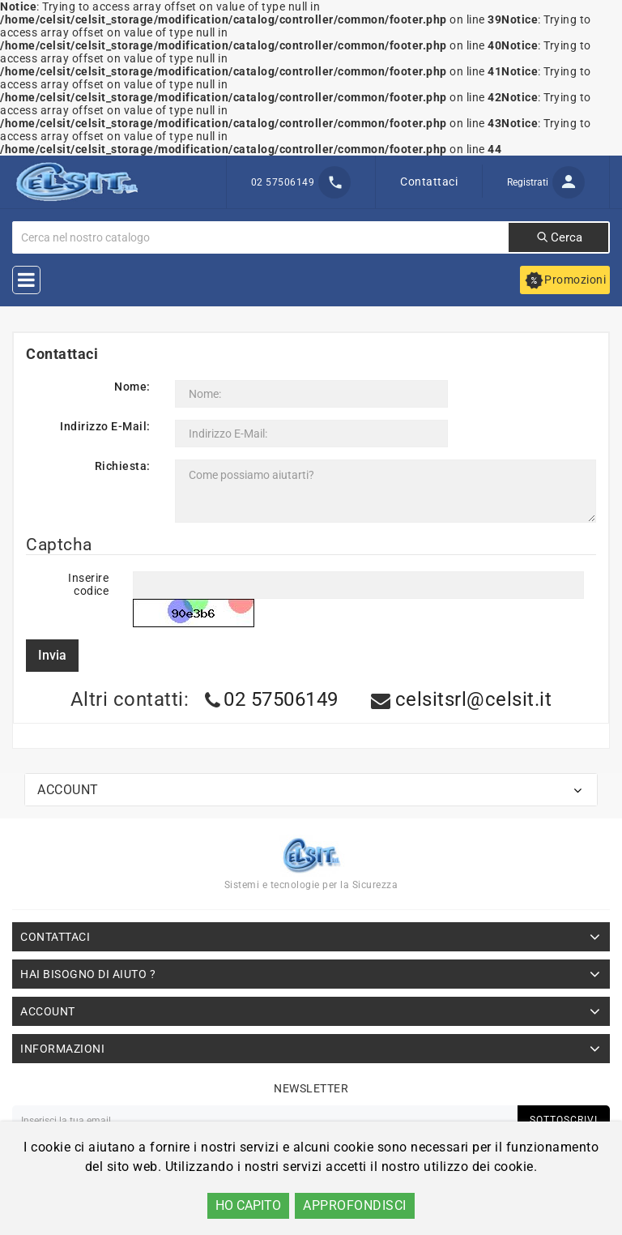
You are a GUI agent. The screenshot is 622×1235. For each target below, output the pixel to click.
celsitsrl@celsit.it (473, 699)
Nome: (132, 386)
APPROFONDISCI (355, 1205)
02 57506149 (281, 699)
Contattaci (429, 181)
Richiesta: (123, 465)
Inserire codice (88, 584)
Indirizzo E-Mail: (105, 426)
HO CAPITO (248, 1205)
